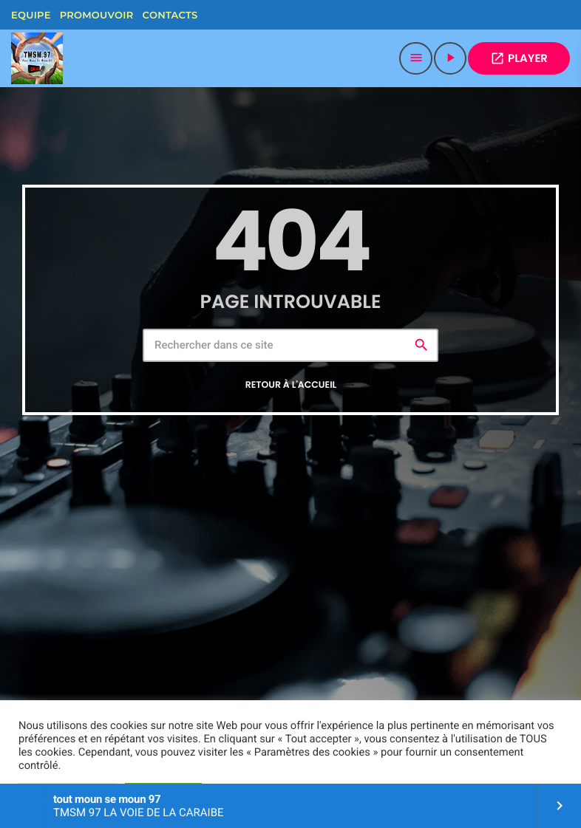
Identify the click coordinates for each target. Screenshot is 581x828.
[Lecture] (450, 58)
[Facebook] (216, 14)
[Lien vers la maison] (37, 58)
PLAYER (519, 58)
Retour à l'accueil (291, 385)
